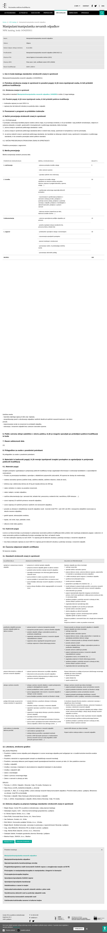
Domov (5, 22)
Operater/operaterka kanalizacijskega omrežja (20, 863)
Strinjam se (79, 927)
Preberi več (16, 927)
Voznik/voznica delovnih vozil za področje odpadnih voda (25, 893)
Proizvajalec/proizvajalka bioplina (16, 874)
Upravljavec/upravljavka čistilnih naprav (18, 878)
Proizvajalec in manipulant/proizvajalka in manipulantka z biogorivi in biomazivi (32, 871)
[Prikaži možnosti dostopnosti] (105, 928)
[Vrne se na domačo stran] (16, 5)
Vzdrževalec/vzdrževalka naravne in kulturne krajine (23, 900)
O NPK (76, 5)
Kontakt (85, 5)
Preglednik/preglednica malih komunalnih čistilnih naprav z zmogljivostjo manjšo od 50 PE (37, 867)
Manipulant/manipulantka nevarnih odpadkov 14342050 (37, 94)
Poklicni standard (24, 841)
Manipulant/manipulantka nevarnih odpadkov (20, 856)
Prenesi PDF (8, 841)
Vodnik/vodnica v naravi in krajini (16, 885)
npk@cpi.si (34, 917)
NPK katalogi (14, 22)
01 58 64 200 (35, 915)
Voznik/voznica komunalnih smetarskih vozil (20, 897)
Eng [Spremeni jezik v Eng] (102, 5)
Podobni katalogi (53, 850)
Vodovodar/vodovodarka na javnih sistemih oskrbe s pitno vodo (27, 889)
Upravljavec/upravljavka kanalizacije (17, 882)
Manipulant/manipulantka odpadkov (17, 859)
